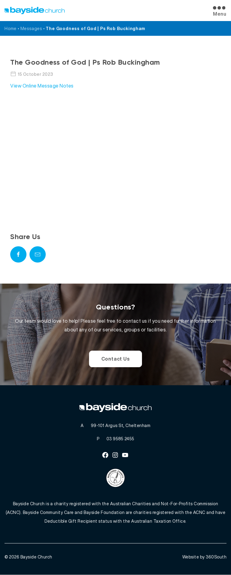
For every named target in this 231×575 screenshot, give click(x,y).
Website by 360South (204, 557)
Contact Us (115, 358)
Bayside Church (36, 557)
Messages (31, 28)
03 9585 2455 (120, 438)
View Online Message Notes (42, 85)
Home (11, 28)
